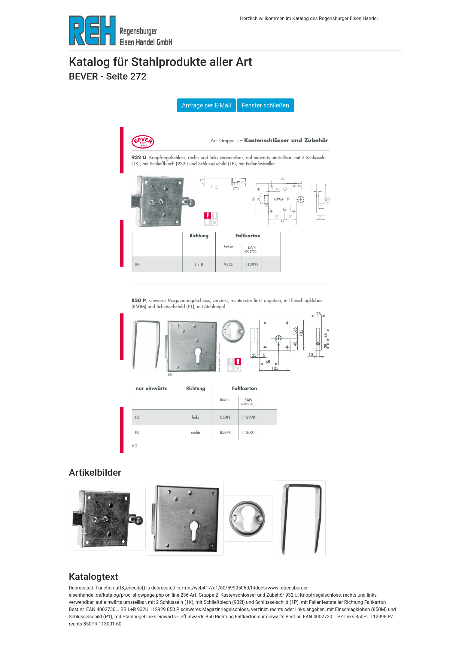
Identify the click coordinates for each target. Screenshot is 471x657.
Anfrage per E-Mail (206, 105)
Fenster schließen (265, 105)
